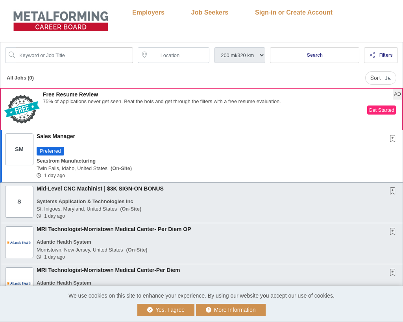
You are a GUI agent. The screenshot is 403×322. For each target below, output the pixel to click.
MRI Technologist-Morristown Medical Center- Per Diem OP (114, 229)
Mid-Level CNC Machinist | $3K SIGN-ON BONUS (100, 188)
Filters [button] (381, 55)
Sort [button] (380, 78)
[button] (201, 109)
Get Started (381, 110)
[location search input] (179, 55)
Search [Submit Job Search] (315, 55)
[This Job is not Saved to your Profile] (394, 139)
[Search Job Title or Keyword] (74, 55)
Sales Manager (56, 136)
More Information (231, 310)
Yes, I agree (166, 310)
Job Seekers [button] (209, 12)
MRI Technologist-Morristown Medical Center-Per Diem (108, 270)
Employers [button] (148, 12)
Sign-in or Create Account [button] (294, 12)
